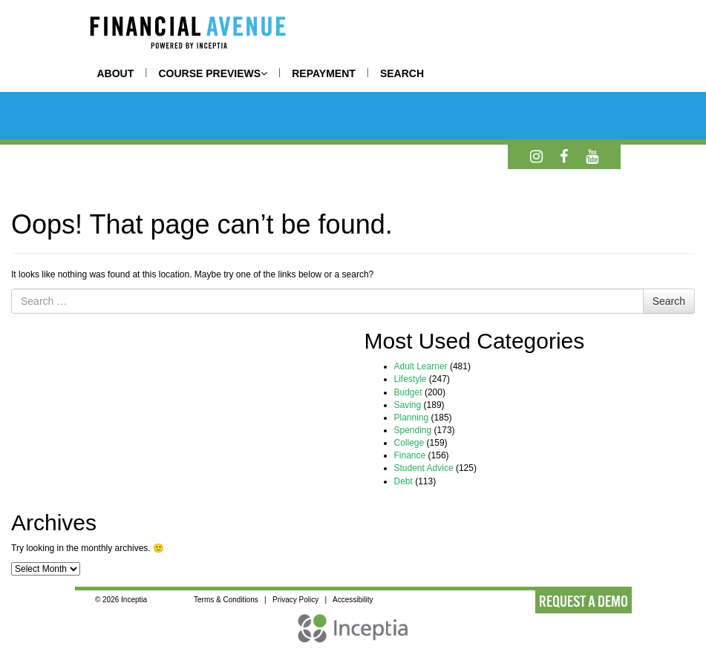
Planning (411, 417)
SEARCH (402, 73)
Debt (403, 481)
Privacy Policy (295, 600)
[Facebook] (564, 156)
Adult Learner (421, 366)
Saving (408, 405)
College (409, 443)
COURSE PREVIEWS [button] (212, 73)
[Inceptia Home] (353, 635)
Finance (410, 455)
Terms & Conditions (226, 600)
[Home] (187, 35)
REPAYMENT (324, 73)
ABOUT (115, 73)
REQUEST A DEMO (583, 601)
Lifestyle (410, 379)
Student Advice (424, 468)
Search (669, 301)
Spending (413, 430)
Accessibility (353, 600)
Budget (408, 392)
